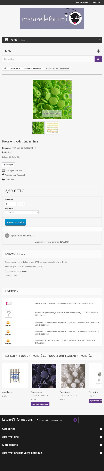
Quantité (9, 200)
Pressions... (36, 392)
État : (4, 152)
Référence (6, 148)
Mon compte (10, 444)
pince (24, 271)
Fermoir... (93, 392)
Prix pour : (10, 208)
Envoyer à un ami (14, 171)
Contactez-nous (81, 2)
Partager (8, 165)
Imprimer (11, 179)
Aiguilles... (7, 392)
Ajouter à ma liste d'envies (22, 236)
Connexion (95, 2)
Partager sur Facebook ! (15, 175)
